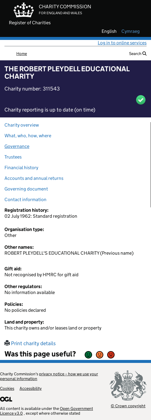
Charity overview (21, 125)
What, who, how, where (27, 135)
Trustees (13, 157)
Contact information (25, 199)
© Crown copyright (128, 405)
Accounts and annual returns (33, 178)
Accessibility (31, 388)
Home (21, 53)
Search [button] (138, 53)
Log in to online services (122, 43)
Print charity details (30, 343)
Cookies (7, 388)
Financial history (21, 167)
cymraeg (130, 31)
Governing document (26, 189)
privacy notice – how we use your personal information (49, 376)
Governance (16, 146)
